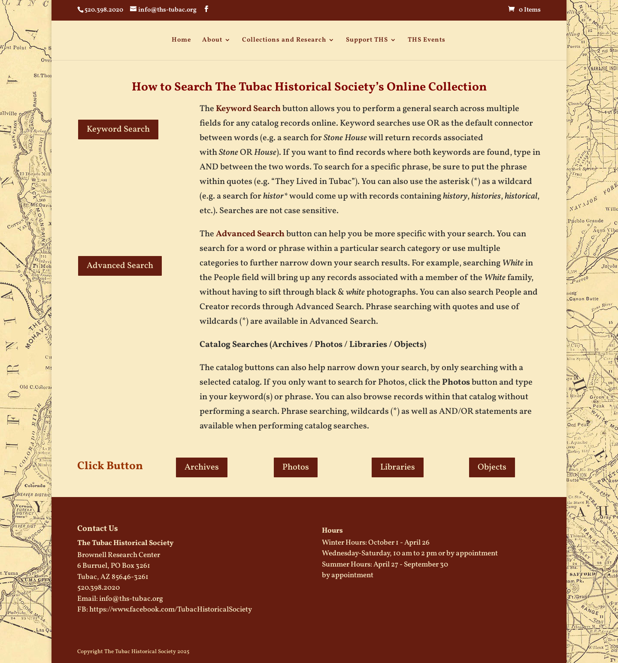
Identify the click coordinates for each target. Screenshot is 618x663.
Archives (202, 467)
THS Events (426, 40)
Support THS (367, 40)
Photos (295, 467)
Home (181, 40)
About (212, 40)
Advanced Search (120, 266)
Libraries (397, 467)
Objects (492, 467)
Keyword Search (118, 130)
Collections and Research (284, 40)
